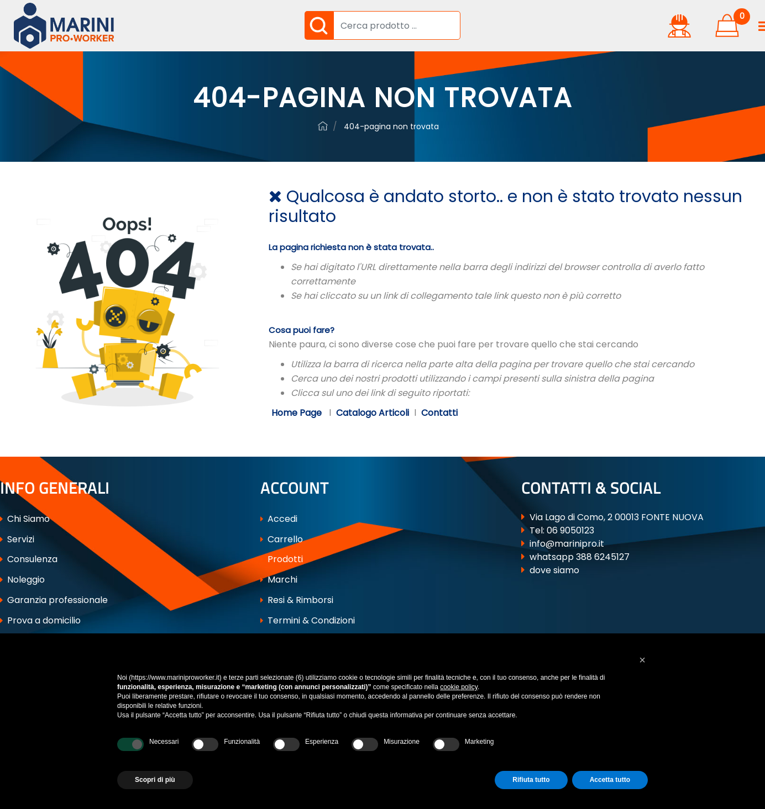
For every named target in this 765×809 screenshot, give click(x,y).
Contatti (439, 412)
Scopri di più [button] (155, 780)
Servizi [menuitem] (17, 539)
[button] (319, 25)
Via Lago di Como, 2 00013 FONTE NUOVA (617, 517)
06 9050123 (570, 530)
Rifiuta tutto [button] (530, 780)
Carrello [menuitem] (281, 539)
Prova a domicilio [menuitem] (40, 620)
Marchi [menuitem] (278, 579)
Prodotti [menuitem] (281, 559)
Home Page (297, 412)
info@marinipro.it (567, 543)
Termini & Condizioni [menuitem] (307, 620)
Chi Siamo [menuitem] (25, 518)
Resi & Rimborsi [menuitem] (296, 600)
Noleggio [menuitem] (22, 579)
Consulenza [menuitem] (28, 559)
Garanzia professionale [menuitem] (54, 600)
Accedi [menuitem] (278, 518)
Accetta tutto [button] (610, 780)
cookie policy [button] (459, 687)
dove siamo (554, 570)
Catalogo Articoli (372, 412)
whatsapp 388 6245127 (580, 557)
